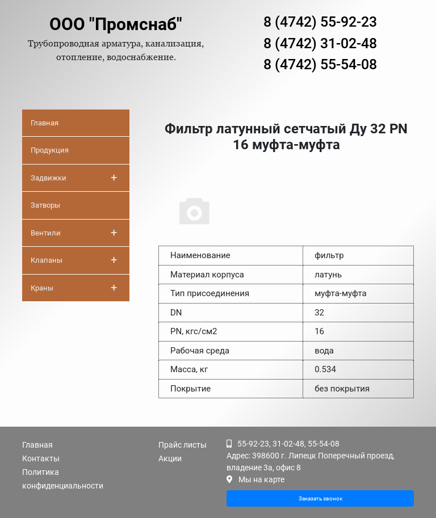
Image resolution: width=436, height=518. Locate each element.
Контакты (41, 458)
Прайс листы (182, 444)
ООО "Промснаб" (115, 24)
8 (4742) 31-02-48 (320, 43)
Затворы (45, 205)
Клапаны (74, 260)
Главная (44, 123)
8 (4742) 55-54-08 (320, 64)
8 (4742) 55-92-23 (320, 22)
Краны (74, 287)
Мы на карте (261, 479)
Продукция (50, 150)
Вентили (74, 232)
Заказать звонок (320, 498)
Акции (170, 458)
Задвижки (74, 177)
